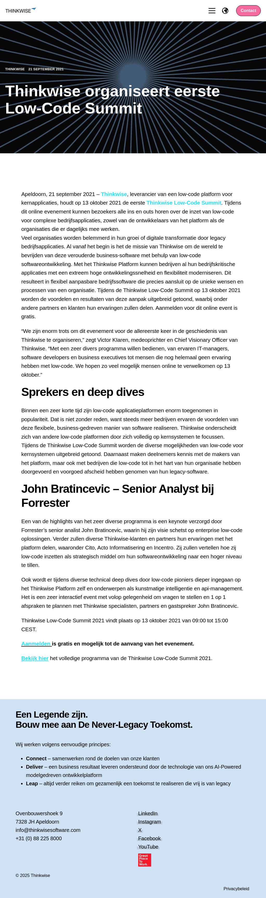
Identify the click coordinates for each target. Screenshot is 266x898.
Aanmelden (35, 644)
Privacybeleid (236, 888)
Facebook (149, 838)
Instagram (149, 822)
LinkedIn (147, 813)
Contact (248, 10)
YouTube (148, 847)
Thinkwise (15, 69)
